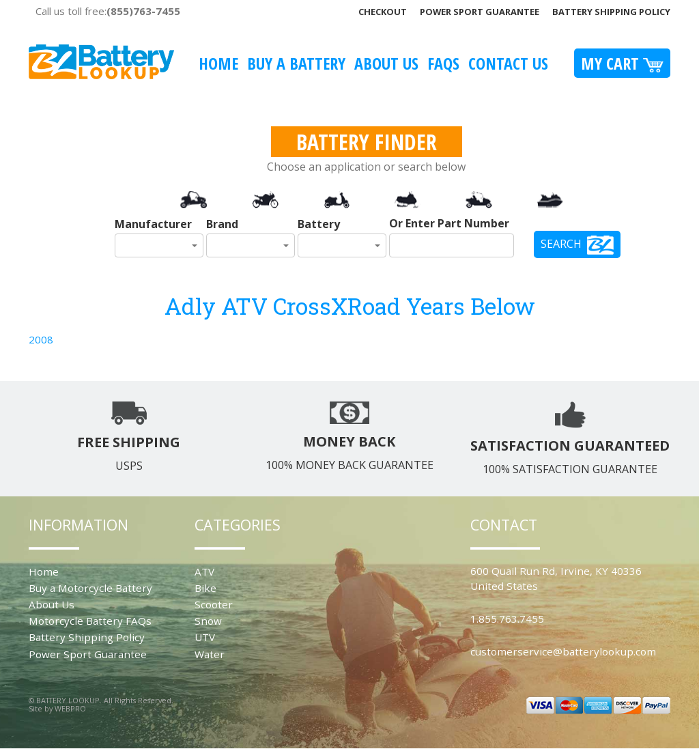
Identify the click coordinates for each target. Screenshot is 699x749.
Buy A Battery (296, 63)
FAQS (443, 63)
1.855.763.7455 (507, 618)
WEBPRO (70, 708)
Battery (319, 223)
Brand (222, 223)
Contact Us (508, 63)
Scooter (214, 604)
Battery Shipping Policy (611, 11)
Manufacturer (153, 223)
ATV (204, 571)
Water (210, 654)
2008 (41, 339)
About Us (386, 63)
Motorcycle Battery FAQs (90, 620)
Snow (208, 620)
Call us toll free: (107, 11)
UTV (205, 637)
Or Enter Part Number (449, 223)
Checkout (382, 11)
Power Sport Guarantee (479, 11)
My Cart (622, 63)
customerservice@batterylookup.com (563, 651)
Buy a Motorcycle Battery (90, 588)
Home (218, 63)
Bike (205, 588)
